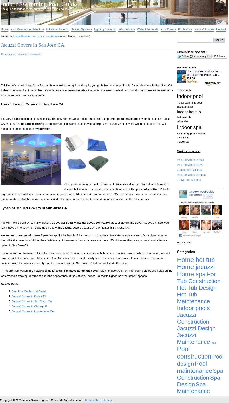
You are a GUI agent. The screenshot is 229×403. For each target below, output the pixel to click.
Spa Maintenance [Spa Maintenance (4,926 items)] (193, 387)
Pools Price (185, 29)
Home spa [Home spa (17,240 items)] (191, 274)
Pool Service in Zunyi (190, 164)
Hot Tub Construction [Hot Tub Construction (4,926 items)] (199, 277)
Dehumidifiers (126, 29)
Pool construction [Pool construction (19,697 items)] (194, 352)
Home (4, 29)
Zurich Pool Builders (189, 169)
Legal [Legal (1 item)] (213, 343)
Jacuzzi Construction (30, 54)
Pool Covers (168, 29)
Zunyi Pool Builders (189, 179)
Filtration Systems (57, 29)
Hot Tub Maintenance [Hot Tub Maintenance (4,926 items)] (193, 297)
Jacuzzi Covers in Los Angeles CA (33, 311)
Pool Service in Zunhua (191, 174)
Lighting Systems (105, 29)
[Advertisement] (80, 72)
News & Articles (204, 29)
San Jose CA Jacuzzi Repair (29, 291)
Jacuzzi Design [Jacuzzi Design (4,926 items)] (196, 328)
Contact (221, 29)
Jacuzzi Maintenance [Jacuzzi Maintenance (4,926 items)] (193, 338)
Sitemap (107, 400)
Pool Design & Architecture (27, 29)
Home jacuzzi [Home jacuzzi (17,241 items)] (196, 266)
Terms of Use (93, 400)
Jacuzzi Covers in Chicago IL (29, 306)
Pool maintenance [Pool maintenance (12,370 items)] (194, 367)
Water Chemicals (147, 29)
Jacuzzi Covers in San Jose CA (33, 45)
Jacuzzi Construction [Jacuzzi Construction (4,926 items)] (193, 318)
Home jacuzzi (51, 36)
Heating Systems (81, 29)
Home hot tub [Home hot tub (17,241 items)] (196, 259)
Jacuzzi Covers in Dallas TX (29, 296)
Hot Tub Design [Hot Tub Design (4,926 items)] (197, 288)
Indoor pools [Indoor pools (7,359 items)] (193, 308)
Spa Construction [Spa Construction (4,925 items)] (200, 374)
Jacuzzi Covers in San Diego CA (32, 301)
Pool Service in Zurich (190, 159)
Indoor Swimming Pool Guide (39, 4)
